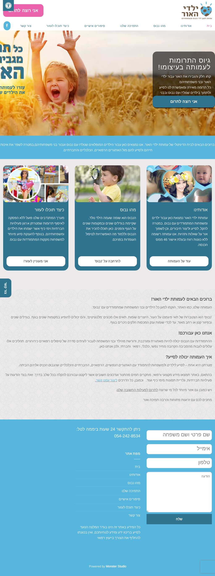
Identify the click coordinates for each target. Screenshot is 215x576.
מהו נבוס (159, 26)
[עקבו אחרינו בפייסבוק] (7, 25)
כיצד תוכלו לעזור (57, 26)
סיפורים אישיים (94, 26)
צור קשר (25, 26)
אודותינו (186, 26)
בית (209, 26)
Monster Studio (116, 566)
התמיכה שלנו (129, 26)
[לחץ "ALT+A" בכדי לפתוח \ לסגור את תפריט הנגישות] (8, 5)
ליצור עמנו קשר (106, 380)
